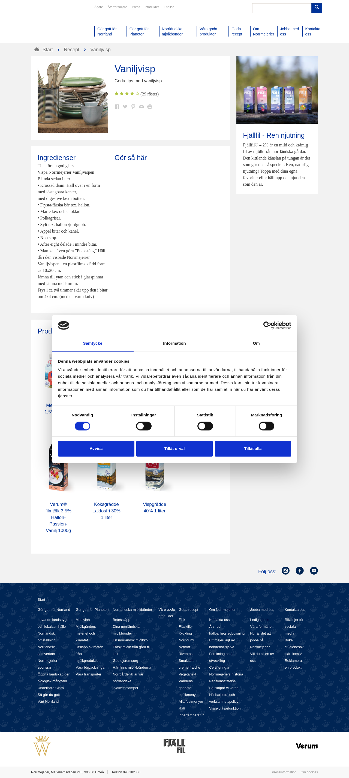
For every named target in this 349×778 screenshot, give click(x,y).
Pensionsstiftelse (222, 681)
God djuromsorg (125, 661)
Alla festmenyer (191, 701)
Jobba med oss (262, 610)
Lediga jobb (259, 620)
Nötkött (184, 647)
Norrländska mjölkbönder (132, 610)
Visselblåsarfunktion (224, 708)
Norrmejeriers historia (226, 674)
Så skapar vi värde (224, 688)
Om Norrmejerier (222, 610)
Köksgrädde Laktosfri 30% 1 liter (106, 511)
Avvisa (96, 448)
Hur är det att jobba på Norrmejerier (260, 640)
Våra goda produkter (166, 612)
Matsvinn (83, 620)
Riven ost (186, 654)
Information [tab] (174, 343)
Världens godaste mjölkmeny (187, 688)
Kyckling (185, 633)
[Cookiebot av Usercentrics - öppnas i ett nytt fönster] (267, 325)
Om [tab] (256, 343)
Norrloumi (186, 640)
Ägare (98, 7)
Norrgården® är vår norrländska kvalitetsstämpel (128, 681)
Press (136, 7)
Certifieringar (219, 667)
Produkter (152, 7)
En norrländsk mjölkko (130, 640)
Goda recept (188, 610)
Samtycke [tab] (93, 343)
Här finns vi (293, 654)
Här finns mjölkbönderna (132, 667)
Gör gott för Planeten (92, 610)
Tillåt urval (174, 448)
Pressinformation (284, 772)
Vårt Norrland (48, 701)
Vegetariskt (187, 674)
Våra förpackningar (91, 667)
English (169, 7)
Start (41, 599)
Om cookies (309, 772)
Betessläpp (121, 620)
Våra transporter (88, 674)
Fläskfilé (185, 626)
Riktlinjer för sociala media (294, 626)
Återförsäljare (117, 7)
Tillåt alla (253, 448)
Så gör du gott (49, 695)
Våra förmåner (261, 626)
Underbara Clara (51, 688)
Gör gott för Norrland (54, 610)
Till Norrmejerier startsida (51, 24)
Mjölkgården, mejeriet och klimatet (86, 633)
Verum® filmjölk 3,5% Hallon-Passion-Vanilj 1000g (58, 517)
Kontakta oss (219, 620)
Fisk (182, 620)
